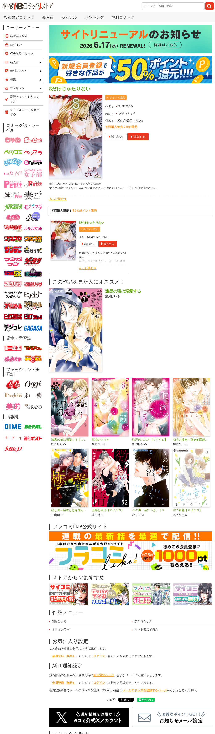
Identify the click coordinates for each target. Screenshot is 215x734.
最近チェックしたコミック (24, 99)
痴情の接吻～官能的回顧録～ (191, 439)
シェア (110, 699)
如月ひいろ (125, 106)
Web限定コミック (19, 17)
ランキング (94, 17)
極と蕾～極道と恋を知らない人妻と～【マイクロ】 (69, 510)
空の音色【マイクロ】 (187, 510)
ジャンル (69, 17)
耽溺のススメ (100, 439)
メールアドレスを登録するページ (145, 690)
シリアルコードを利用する (24, 112)
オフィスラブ (60, 629)
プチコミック (127, 113)
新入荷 (48, 17)
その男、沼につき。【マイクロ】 (150, 510)
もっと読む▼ (58, 199)
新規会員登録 (19, 36)
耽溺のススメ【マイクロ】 (150, 439)
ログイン (99, 656)
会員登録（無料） (64, 656)
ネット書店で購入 (146, 629)
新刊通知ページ (103, 675)
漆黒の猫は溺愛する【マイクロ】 (69, 439)
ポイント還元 (117, 97)
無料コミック (123, 17)
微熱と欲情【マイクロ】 (108, 510)
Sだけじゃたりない (91, 223)
